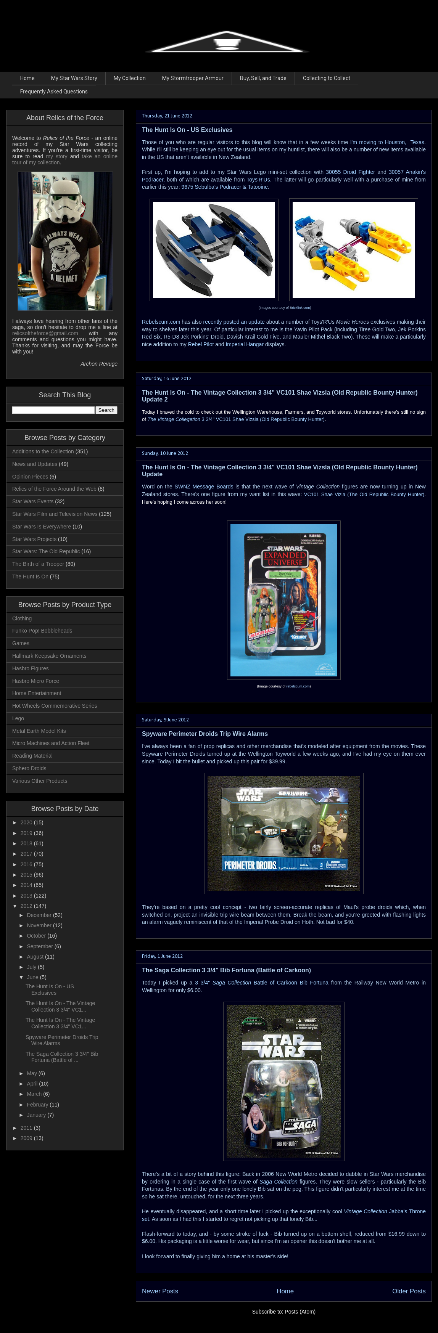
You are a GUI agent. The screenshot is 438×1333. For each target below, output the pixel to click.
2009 (27, 1138)
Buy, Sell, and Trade (263, 78)
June (33, 977)
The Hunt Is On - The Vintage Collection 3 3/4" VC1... (60, 1006)
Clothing (22, 618)
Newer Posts (160, 1291)
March (35, 1094)
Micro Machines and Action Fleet (50, 743)
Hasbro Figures (30, 668)
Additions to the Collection (43, 451)
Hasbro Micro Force (35, 681)
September (40, 946)
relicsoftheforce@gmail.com (45, 333)
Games (20, 643)
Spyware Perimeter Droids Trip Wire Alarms (205, 734)
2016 (27, 864)
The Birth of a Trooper (38, 564)
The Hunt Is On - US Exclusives (187, 130)
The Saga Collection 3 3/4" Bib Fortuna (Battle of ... (62, 1057)
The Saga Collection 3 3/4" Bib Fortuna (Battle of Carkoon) (226, 970)
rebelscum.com (298, 686)
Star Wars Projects (34, 539)
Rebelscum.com (161, 322)
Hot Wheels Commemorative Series (54, 706)
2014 (27, 885)
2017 (27, 854)
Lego (18, 718)
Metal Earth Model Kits (39, 731)
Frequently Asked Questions (54, 91)
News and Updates (34, 464)
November (40, 925)
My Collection (130, 78)
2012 (27, 906)
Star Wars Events (32, 501)
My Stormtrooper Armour (193, 78)
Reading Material (32, 756)
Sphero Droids (29, 768)
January (37, 1115)
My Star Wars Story (74, 78)
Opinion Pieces (30, 477)
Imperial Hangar (244, 344)
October (37, 936)
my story (56, 156)
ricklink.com (301, 308)
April (33, 1084)
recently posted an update (234, 322)
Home (27, 78)
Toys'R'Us (258, 180)
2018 (27, 843)
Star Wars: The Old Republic (46, 551)
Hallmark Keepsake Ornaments (49, 656)
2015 (27, 875)
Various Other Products (39, 781)
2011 (27, 1128)
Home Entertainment (36, 693)
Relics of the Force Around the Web (54, 489)
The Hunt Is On (30, 576)
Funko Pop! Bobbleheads (42, 631)
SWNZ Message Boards (204, 486)
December (40, 915)
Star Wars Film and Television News (54, 514)
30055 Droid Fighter (351, 172)
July (32, 967)
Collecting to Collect (326, 78)
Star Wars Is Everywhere (41, 527)
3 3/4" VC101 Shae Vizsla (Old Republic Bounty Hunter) (235, 419)
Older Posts (409, 1291)
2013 (27, 896)
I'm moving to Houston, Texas (387, 142)
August (36, 957)
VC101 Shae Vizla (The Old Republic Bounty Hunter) (364, 494)
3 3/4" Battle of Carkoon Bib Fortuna (261, 983)
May (32, 1073)
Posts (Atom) (300, 1312)
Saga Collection (278, 1182)
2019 (27, 833)
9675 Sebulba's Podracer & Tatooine (224, 187)
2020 (27, 822)
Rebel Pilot (201, 344)
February (38, 1105)
